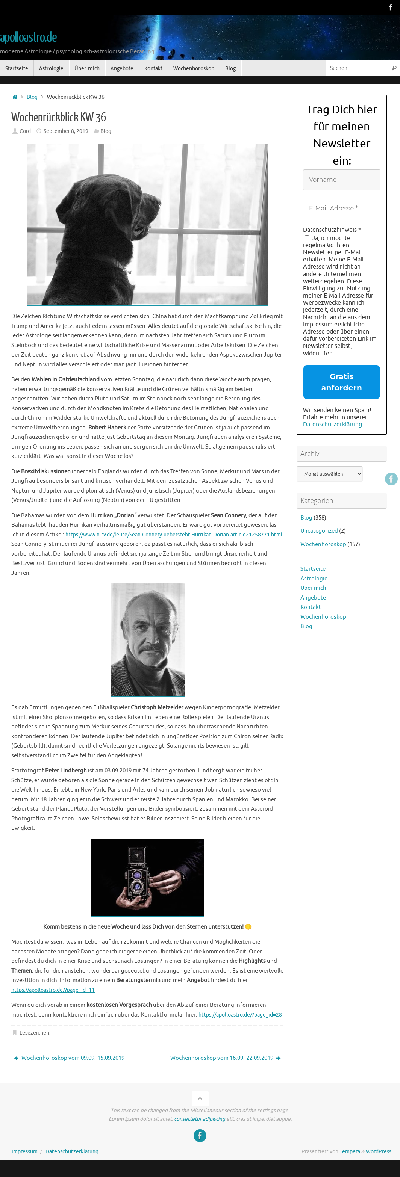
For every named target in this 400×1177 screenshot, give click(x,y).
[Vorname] (341, 179)
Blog (32, 97)
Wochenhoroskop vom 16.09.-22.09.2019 (225, 1067)
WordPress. (379, 1161)
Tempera (349, 1161)
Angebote (313, 597)
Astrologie (313, 578)
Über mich (313, 588)
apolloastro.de (28, 37)
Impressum (25, 1161)
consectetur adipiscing (199, 1128)
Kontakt (310, 607)
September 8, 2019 (66, 131)
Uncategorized (319, 531)
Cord (25, 131)
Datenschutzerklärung (332, 424)
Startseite (313, 569)
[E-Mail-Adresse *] (341, 208)
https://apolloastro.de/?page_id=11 (57, 990)
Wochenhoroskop (323, 544)
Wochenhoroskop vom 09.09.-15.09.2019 (69, 1067)
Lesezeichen (34, 1042)
